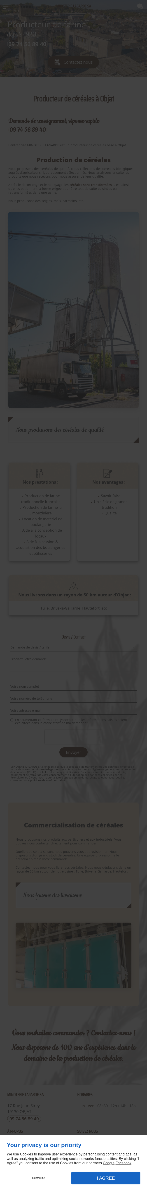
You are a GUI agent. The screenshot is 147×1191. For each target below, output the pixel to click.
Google (108, 1163)
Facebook (123, 1163)
